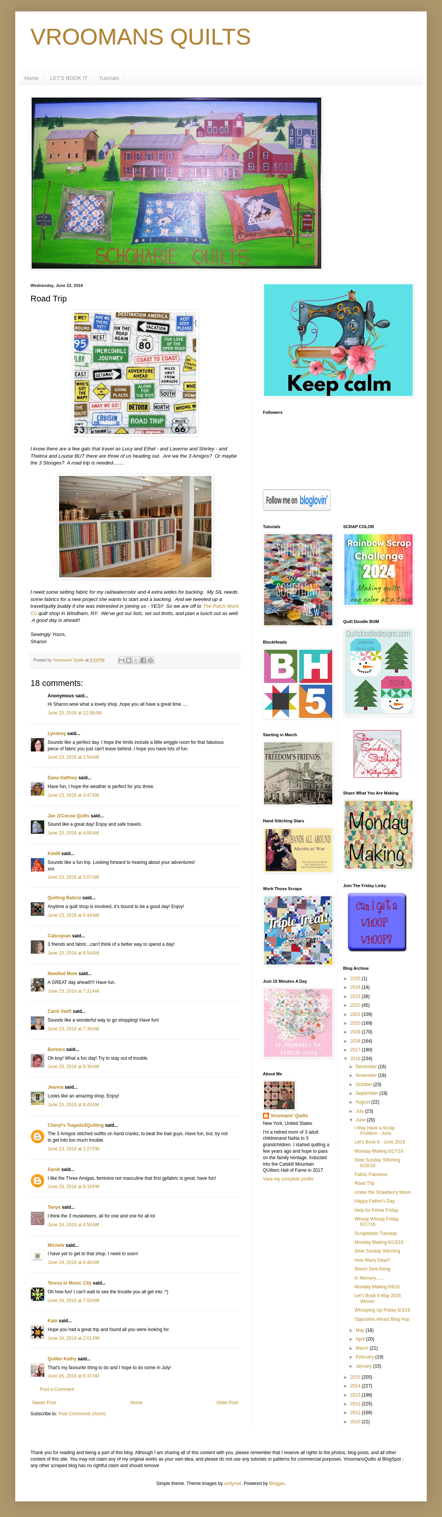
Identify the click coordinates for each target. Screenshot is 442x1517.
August (363, 1102)
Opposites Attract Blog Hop (381, 1319)
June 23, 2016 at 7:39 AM (73, 1029)
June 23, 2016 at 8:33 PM (73, 1186)
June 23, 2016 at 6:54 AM (73, 953)
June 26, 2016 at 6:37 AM (73, 1376)
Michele (56, 1245)
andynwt (232, 1483)
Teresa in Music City (69, 1283)
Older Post (227, 1402)
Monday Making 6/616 (376, 1287)
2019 (356, 1032)
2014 (356, 1386)
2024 (356, 987)
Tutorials (109, 78)
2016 (356, 1058)
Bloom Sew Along (372, 1269)
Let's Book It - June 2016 (379, 1142)
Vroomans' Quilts (289, 1115)
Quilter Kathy (62, 1359)
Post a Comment (57, 1389)
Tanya (54, 1207)
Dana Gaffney (62, 777)
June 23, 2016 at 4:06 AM (73, 833)
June (361, 1120)
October (364, 1084)
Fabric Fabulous (370, 1174)
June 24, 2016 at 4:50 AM (73, 1224)
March (363, 1348)
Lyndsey (57, 733)
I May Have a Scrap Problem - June (374, 1130)
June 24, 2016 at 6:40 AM (73, 1262)
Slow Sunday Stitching (377, 1251)
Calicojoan (59, 936)
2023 (356, 996)
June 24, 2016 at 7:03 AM (73, 1300)
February (365, 1357)
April (361, 1339)
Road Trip (364, 1183)
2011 (356, 1412)
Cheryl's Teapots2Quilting (76, 1125)
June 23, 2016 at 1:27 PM (73, 1149)
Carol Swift (60, 1011)
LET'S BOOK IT (68, 78)
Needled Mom (62, 973)
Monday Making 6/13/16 (378, 1242)
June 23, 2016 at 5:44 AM (73, 915)
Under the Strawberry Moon (382, 1192)
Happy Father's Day (374, 1201)
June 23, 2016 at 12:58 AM (75, 713)
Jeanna (55, 1087)
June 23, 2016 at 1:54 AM (73, 757)
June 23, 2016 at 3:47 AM (73, 795)
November (367, 1075)
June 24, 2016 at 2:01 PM (73, 1338)
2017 (356, 1049)
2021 (356, 1014)
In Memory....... (369, 1278)
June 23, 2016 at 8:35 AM (73, 1066)
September (367, 1093)
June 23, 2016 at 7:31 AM (73, 991)
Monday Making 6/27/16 (378, 1151)
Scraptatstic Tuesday (375, 1233)
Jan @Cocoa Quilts (69, 816)
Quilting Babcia (64, 897)
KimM (54, 853)
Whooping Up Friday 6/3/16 (382, 1310)
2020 (356, 1023)
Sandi (54, 1169)
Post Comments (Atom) (82, 1413)
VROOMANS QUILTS (140, 37)
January (364, 1366)
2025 (356, 978)
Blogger (277, 1483)
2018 (356, 1041)
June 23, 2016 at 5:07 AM (73, 877)
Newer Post (44, 1402)
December (367, 1066)
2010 (356, 1421)
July (360, 1111)
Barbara (56, 1049)
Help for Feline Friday (376, 1210)
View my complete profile (288, 1179)
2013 (356, 1395)
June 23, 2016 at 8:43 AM (73, 1104)
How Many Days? (372, 1260)
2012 (356, 1403)
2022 (356, 1005)
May (360, 1330)
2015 (356, 1377)
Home (31, 78)
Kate (53, 1320)
